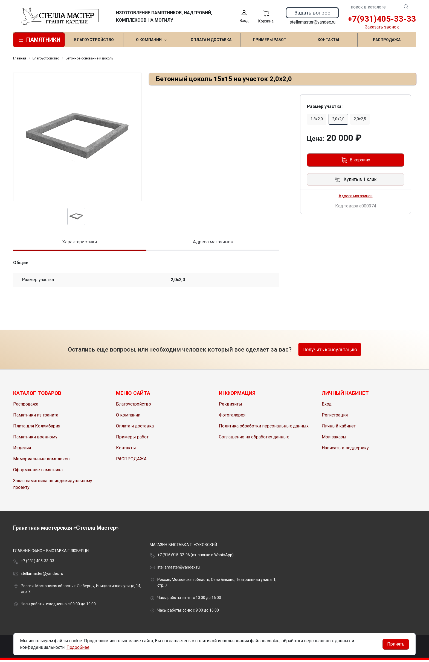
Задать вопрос (312, 13)
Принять (395, 644)
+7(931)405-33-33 (382, 19)
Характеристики (80, 242)
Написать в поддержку (345, 450)
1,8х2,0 (317, 119)
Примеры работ (132, 439)
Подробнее (77, 647)
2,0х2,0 (338, 119)
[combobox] (382, 7)
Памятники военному (35, 439)
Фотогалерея (232, 417)
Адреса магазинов (356, 196)
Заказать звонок (382, 27)
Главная (19, 58)
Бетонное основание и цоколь (89, 58)
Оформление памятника (38, 472)
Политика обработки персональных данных (264, 428)
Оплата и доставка (135, 428)
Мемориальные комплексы (42, 461)
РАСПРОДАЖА (131, 461)
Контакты (126, 450)
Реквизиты (230, 406)
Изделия (22, 450)
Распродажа (25, 406)
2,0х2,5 (360, 119)
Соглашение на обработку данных (254, 439)
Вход (327, 406)
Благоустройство (46, 58)
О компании (128, 417)
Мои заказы (334, 439)
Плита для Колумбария (36, 428)
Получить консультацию (329, 352)
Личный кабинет (339, 428)
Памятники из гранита (35, 417)
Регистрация (335, 417)
